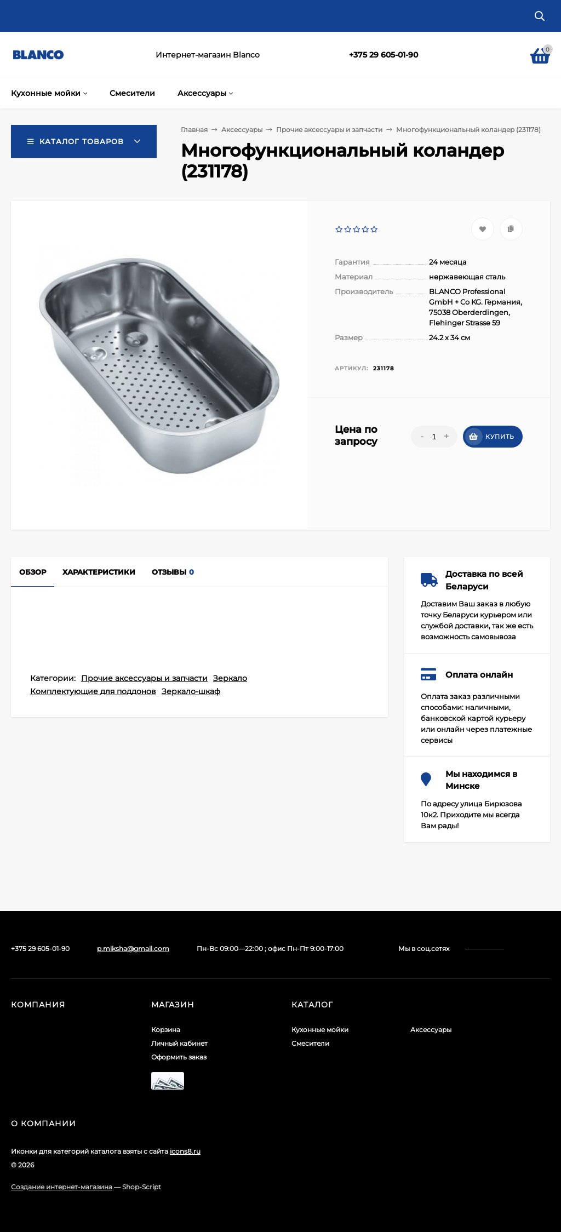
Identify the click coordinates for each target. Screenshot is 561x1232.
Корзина (165, 1029)
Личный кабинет (179, 1043)
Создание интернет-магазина (61, 1187)
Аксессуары (430, 1029)
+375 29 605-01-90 (383, 55)
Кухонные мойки (319, 1029)
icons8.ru (185, 1151)
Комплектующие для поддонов (93, 691)
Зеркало (230, 678)
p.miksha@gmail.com (133, 948)
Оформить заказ (179, 1057)
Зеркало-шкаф (191, 691)
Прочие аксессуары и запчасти (144, 678)
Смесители (310, 1043)
